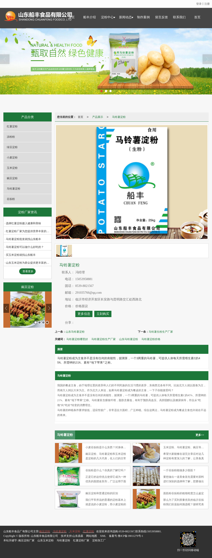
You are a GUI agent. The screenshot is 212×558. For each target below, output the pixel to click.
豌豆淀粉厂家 (26, 540)
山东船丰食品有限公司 (44, 535)
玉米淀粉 (12, 167)
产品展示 (97, 117)
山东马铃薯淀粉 (75, 331)
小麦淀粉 (12, 157)
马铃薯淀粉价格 (150, 339)
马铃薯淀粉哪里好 (77, 339)
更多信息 (84, 314)
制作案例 (143, 17)
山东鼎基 (77, 535)
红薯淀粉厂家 (81, 540)
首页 (197, 17)
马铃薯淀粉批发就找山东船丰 (23, 239)
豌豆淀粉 (12, 178)
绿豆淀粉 (12, 147)
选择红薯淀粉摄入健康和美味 (23, 223)
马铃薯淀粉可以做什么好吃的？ (25, 247)
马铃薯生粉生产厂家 (161, 331)
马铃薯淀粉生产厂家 (103, 339)
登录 (199, 3)
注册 (207, 3)
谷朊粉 (11, 199)
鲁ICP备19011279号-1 (130, 535)
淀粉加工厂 (99, 540)
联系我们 (179, 17)
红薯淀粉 (12, 126)
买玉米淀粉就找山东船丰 (21, 254)
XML (103, 535)
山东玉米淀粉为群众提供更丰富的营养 (28, 262)
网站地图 (91, 535)
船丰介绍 (89, 17)
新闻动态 (125, 17)
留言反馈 (161, 17)
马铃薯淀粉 (13, 188)
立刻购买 (103, 314)
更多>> (200, 435)
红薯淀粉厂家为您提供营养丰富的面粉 (28, 231)
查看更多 (28, 271)
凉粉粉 (11, 136)
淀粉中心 (107, 17)
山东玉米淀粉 (45, 540)
